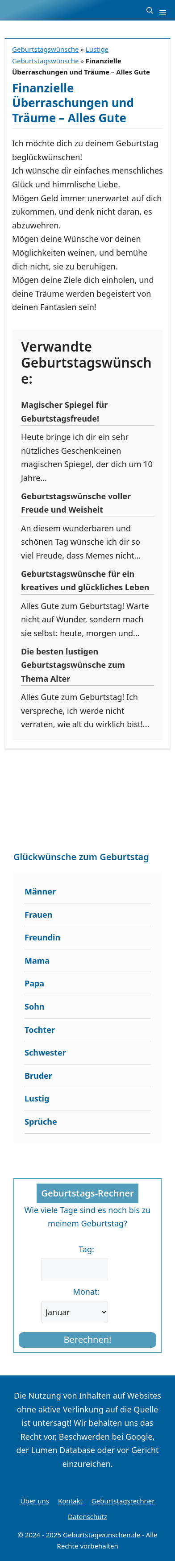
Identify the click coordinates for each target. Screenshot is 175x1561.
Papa (34, 983)
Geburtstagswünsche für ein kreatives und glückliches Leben (85, 580)
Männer (40, 891)
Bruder (38, 1075)
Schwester (45, 1052)
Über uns (34, 1500)
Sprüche (41, 1121)
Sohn (35, 1006)
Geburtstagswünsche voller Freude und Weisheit (76, 503)
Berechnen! (88, 1339)
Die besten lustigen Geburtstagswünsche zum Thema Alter (73, 665)
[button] (149, 10)
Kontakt (70, 1500)
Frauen (39, 914)
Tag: (86, 1249)
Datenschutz (87, 1516)
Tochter (40, 1029)
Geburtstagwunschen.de (101, 1534)
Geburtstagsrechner (123, 1500)
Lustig (37, 1098)
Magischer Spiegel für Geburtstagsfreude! (64, 411)
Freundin (42, 937)
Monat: (86, 1291)
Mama (37, 960)
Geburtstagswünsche (45, 49)
